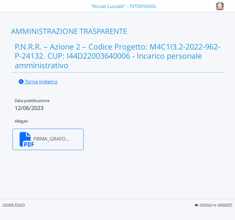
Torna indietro (38, 81)
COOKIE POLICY (13, 205)
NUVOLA (203, 205)
